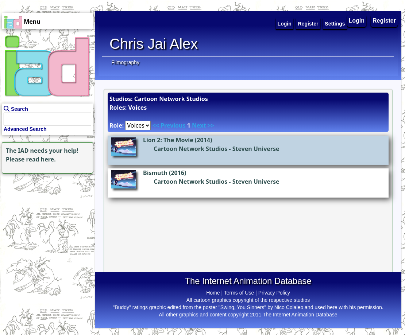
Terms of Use (239, 293)
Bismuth (155, 173)
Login (357, 20)
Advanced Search (25, 129)
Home (213, 293)
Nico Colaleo (288, 307)
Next (199, 125)
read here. (41, 159)
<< (156, 125)
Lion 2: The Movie (168, 140)
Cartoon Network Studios (190, 149)
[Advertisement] (45, 220)
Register (384, 20)
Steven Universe (255, 149)
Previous (173, 125)
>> (211, 125)
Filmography (125, 62)
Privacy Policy (274, 293)
